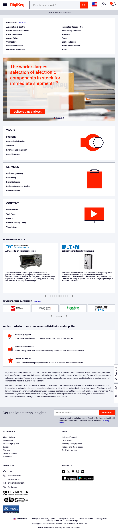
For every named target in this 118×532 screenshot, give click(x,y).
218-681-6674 (11, 479)
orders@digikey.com (14, 483)
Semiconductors (69, 42)
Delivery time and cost (27, 111)
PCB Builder (11, 137)
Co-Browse (10, 487)
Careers (6, 447)
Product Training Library (16, 223)
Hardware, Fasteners (15, 49)
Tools (64, 49)
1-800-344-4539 (12, 475)
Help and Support (69, 437)
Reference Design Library (16, 150)
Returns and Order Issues (72, 447)
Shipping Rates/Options (72, 444)
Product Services (13, 191)
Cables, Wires (12, 38)
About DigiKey (9, 437)
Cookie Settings (72, 521)
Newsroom (7, 457)
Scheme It (10, 146)
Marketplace (8, 440)
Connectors (11, 42)
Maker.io (9, 218)
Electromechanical (14, 45)
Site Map (6, 450)
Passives (66, 34)
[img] (17, 5)
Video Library (11, 227)
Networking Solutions (71, 30)
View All (22, 22)
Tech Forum (11, 214)
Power (65, 38)
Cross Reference (13, 154)
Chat (7, 471)
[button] (54, 118)
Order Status (67, 440)
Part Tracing (11, 178)
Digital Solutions (13, 182)
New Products (12, 210)
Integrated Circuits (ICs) (72, 27)
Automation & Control (15, 27)
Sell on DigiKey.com (11, 444)
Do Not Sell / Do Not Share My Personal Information (59, 527)
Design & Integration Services (18, 186)
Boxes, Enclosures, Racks (17, 30)
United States (20, 519)
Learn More (30, 268)
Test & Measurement (71, 45)
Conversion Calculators (15, 141)
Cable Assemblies (14, 34)
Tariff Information (69, 450)
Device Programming (14, 173)
